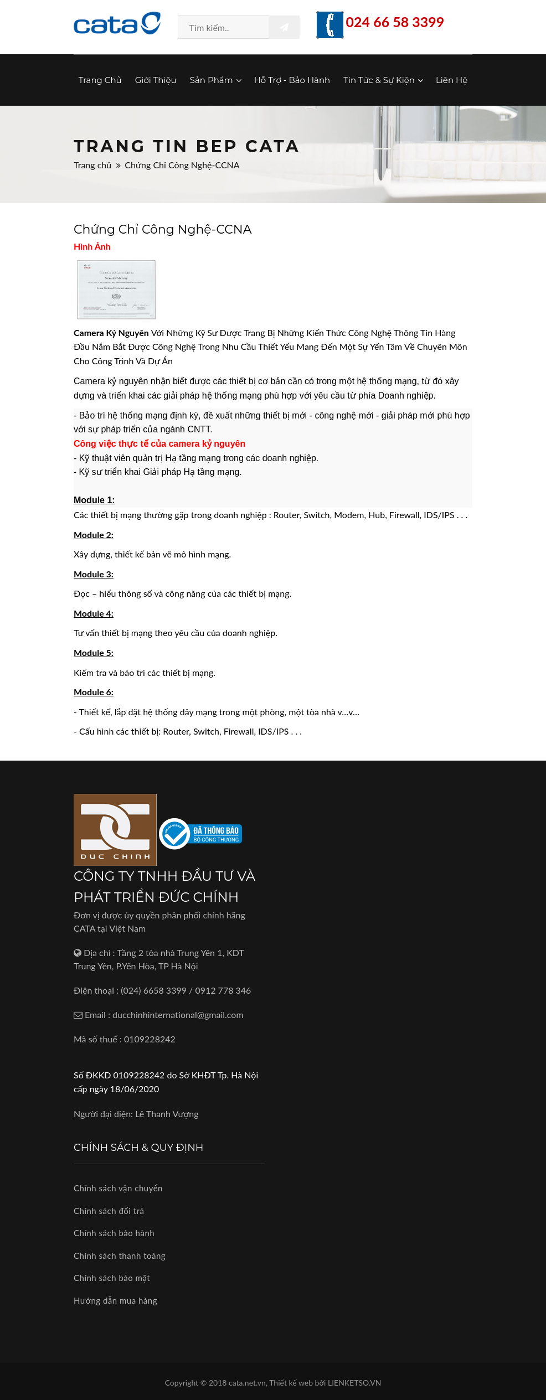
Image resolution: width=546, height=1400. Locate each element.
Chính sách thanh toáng (120, 1255)
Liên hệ (451, 80)
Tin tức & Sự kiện (382, 80)
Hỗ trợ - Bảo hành (292, 80)
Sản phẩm (215, 80)
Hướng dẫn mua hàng (115, 1300)
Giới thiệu (156, 80)
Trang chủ (100, 80)
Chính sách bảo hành (114, 1233)
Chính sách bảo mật (112, 1278)
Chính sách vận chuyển (118, 1188)
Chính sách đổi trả (109, 1211)
